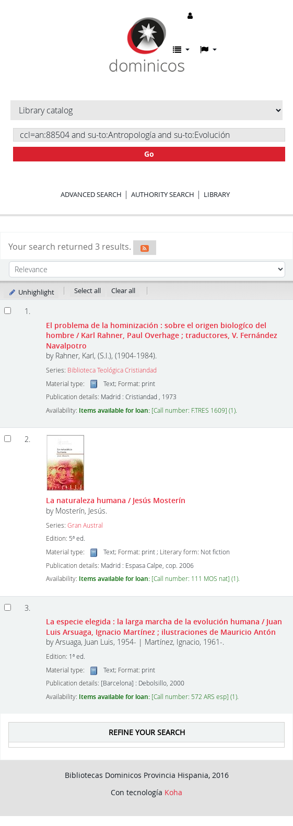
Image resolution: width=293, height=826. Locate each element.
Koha (173, 792)
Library (217, 194)
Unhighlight (31, 292)
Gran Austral (85, 525)
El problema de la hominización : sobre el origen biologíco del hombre (161, 335)
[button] (181, 49)
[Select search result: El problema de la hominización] (7, 310)
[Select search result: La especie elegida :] (7, 607)
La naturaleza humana (115, 500)
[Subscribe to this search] (144, 247)
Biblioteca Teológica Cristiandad (112, 370)
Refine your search (147, 732)
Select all (87, 290)
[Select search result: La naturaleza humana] (7, 438)
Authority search (162, 194)
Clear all (123, 290)
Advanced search (91, 194)
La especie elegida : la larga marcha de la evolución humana (164, 626)
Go (149, 154)
